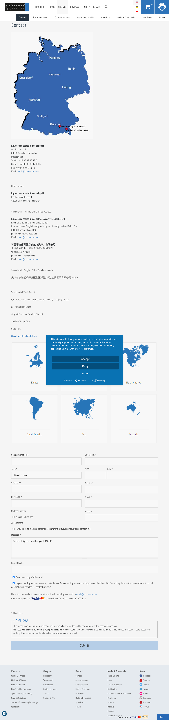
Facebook (147, 675)
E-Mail (88, 497)
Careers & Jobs (49, 698)
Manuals (110, 706)
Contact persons (62, 17)
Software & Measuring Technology (24, 702)
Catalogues (111, 698)
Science (110, 702)
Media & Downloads (125, 17)
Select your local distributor (24, 336)
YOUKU (146, 706)
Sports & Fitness (18, 675)
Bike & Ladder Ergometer (21, 689)
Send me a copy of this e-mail (29, 577)
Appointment (17, 522)
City (110, 469)
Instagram (147, 698)
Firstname (17, 482)
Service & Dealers (114, 684)
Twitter (146, 684)
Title (14, 469)
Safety (86, 7)
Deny (85, 366)
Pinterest (147, 702)
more (85, 373)
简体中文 (137, 11)
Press (109, 680)
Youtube (146, 680)
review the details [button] (36, 633)
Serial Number (17, 563)
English (137, 2)
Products (40, 7)
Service (161, 17)
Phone (88, 511)
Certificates (48, 684)
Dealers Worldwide (85, 17)
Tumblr (146, 689)
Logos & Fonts (113, 675)
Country (89, 483)
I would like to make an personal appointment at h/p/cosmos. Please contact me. (53, 528)
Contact (22, 17)
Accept (85, 359)
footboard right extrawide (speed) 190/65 (84, 547)
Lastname (16, 496)
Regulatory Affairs (114, 715)
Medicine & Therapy (19, 680)
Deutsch (137, 7)
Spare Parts (146, 17)
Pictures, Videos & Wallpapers (119, 693)
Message (16, 534)
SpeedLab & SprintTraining (21, 693)
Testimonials (48, 680)
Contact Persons (49, 689)
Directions (105, 17)
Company (74, 7)
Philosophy (47, 675)
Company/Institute (20, 454)
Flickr (145, 693)
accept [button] (52, 633)
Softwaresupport (40, 17)
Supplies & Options (18, 698)
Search (106, 7)
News (52, 7)
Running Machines (18, 684)
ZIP (87, 469)
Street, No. (90, 454)
